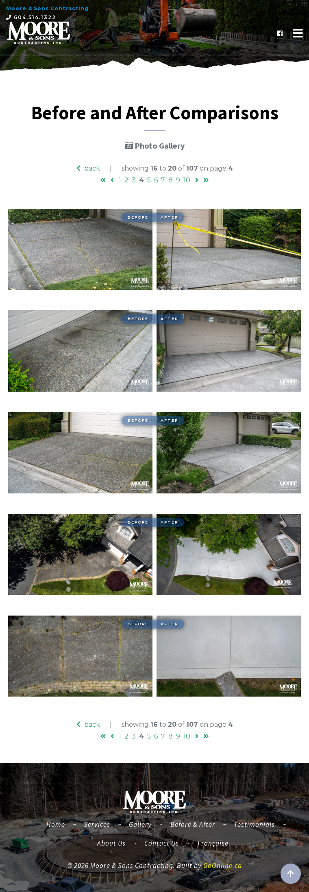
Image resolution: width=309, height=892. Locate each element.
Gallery (140, 824)
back (88, 168)
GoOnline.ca (222, 865)
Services (97, 824)
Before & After (192, 824)
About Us (111, 843)
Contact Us (161, 843)
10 (186, 180)
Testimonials (254, 824)
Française (213, 843)
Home (59, 823)
